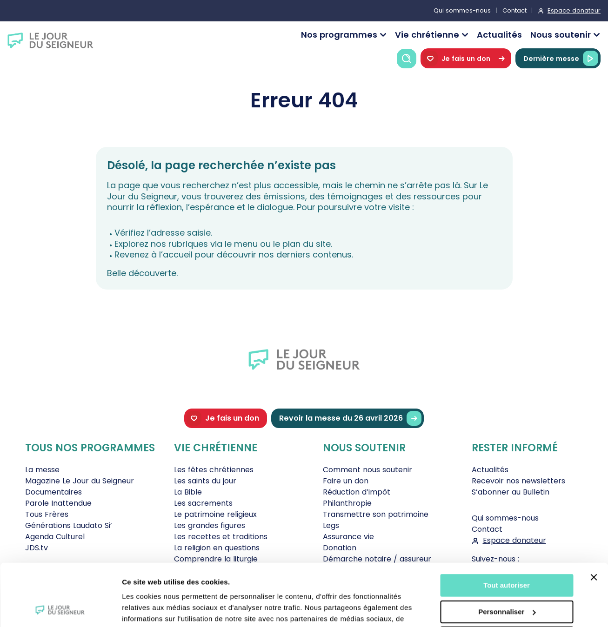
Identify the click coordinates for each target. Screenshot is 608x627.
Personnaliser (506, 553)
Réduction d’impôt (356, 492)
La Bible (188, 492)
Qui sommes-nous (462, 10)
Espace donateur (574, 10)
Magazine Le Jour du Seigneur (79, 480)
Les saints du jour (205, 480)
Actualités (499, 34)
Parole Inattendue (58, 503)
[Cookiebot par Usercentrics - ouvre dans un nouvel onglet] (60, 609)
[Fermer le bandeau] (593, 519)
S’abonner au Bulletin (510, 492)
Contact (514, 10)
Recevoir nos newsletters (518, 480)
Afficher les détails (153, 609)
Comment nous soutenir (367, 469)
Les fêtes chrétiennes (214, 469)
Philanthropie (347, 503)
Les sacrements (203, 503)
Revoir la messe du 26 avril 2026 (350, 418)
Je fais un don (466, 58)
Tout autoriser (506, 527)
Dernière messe (560, 58)
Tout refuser (507, 580)
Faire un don (345, 480)
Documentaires (53, 492)
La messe (42, 469)
